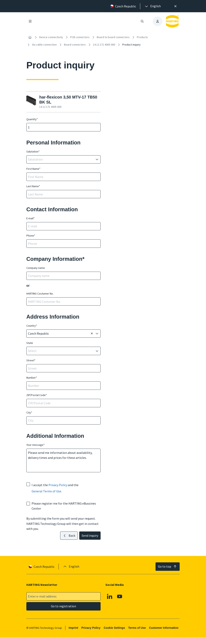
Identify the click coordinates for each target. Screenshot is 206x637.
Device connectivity (51, 37)
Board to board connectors (113, 37)
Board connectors (75, 44)
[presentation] (152, 6)
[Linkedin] (109, 596)
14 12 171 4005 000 (104, 44)
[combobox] (60, 159)
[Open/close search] (142, 21)
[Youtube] (119, 596)
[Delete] (91, 333)
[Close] (175, 6)
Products (142, 37)
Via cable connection (44, 44)
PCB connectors (80, 37)
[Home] (30, 37)
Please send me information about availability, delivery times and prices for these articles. (63, 460)
